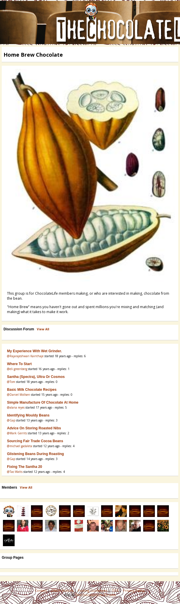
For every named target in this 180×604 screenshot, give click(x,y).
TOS (115, 590)
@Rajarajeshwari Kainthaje (25, 356)
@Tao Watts (14, 472)
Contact (41, 590)
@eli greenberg (17, 369)
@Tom (11, 382)
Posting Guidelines (93, 590)
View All (43, 329)
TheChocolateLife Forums (95, 595)
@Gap (11, 420)
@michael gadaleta (19, 446)
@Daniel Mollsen (18, 395)
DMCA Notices (62, 590)
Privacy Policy (134, 590)
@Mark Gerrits (17, 433)
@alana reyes (16, 407)
